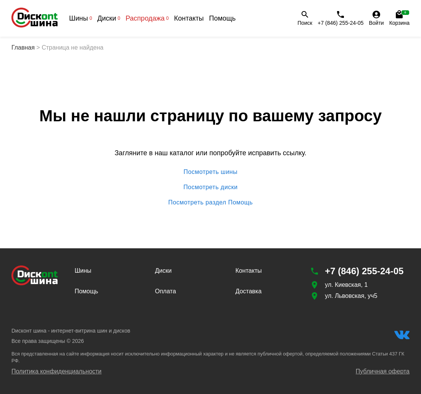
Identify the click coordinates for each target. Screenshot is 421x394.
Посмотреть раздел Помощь (211, 202)
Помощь (222, 18)
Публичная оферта (383, 371)
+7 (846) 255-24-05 (340, 18)
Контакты (189, 18)
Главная (23, 47)
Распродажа (147, 18)
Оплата (165, 291)
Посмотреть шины (211, 172)
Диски (108, 18)
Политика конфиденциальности (56, 371)
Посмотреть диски (211, 187)
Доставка (249, 291)
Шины (80, 18)
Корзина (399, 18)
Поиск (304, 18)
